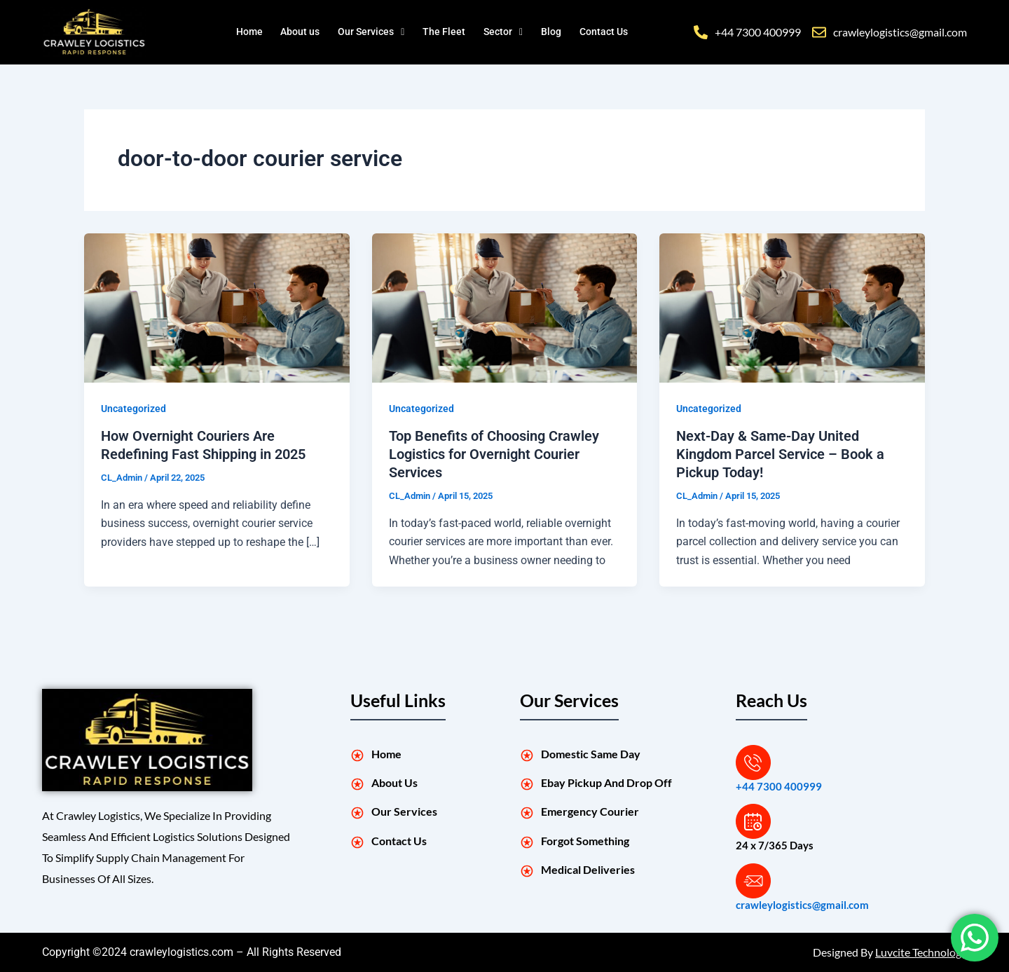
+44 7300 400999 (779, 786)
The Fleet (450, 32)
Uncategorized (133, 408)
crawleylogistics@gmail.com (802, 904)
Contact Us (609, 32)
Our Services (374, 32)
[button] (374, 32)
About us (300, 32)
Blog (556, 32)
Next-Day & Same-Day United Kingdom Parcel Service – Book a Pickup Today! (780, 454)
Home (249, 32)
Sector (509, 32)
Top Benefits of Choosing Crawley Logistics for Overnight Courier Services (494, 454)
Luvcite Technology (921, 952)
